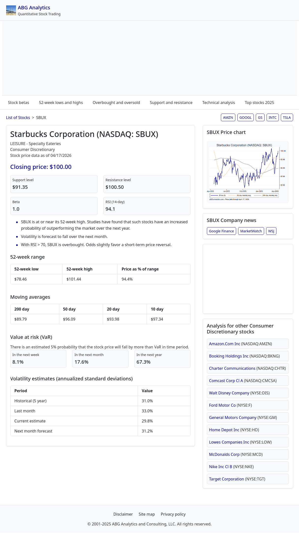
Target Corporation (237, 482)
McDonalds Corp (236, 457)
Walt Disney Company (239, 396)
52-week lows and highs (61, 102)
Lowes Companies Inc (240, 445)
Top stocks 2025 (259, 102)
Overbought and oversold (116, 102)
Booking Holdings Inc (244, 359)
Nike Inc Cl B (231, 470)
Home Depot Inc (234, 433)
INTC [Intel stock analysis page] (273, 117)
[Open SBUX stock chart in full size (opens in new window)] (248, 172)
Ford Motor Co (230, 408)
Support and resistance (171, 102)
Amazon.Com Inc (240, 347)
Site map (147, 518)
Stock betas (18, 102)
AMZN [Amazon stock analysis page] (228, 117)
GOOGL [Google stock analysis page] (246, 117)
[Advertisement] (149, 59)
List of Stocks (18, 117)
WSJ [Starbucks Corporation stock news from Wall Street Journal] (271, 232)
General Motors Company (243, 420)
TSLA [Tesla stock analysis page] (287, 117)
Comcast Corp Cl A (243, 384)
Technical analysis (218, 102)
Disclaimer (123, 518)
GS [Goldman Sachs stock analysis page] (260, 117)
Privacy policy (173, 518)
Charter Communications (247, 371)
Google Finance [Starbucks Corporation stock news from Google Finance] (221, 232)
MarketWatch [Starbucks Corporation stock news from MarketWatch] (251, 232)
